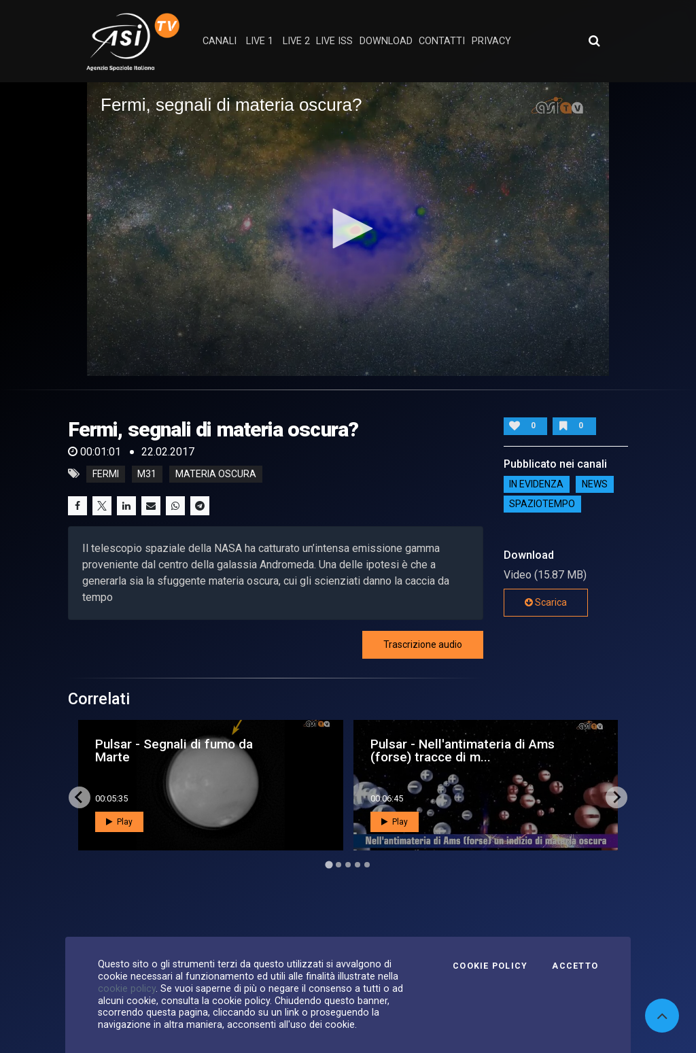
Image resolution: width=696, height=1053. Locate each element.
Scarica (546, 602)
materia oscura (215, 473)
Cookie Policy (490, 966)
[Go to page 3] (348, 864)
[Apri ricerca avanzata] (594, 41)
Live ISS (334, 41)
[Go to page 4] (357, 864)
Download (386, 41)
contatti (442, 41)
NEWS (595, 484)
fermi (105, 473)
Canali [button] (220, 41)
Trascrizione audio (422, 644)
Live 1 (259, 41)
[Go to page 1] (328, 864)
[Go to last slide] (79, 797)
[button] (348, 228)
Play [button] (119, 822)
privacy (491, 41)
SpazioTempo (542, 504)
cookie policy (127, 988)
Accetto (575, 966)
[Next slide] (616, 797)
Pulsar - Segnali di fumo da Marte (174, 750)
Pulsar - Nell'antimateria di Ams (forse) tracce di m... (462, 750)
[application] (348, 229)
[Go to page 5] (367, 864)
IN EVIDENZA (536, 484)
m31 (146, 473)
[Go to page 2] (338, 864)
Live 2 (296, 41)
